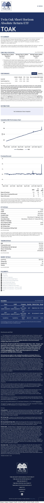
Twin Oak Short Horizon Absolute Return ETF (22, 477)
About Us (22, 487)
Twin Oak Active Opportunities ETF (22, 479)
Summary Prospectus (7, 277)
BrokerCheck (39, 401)
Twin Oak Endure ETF (22, 481)
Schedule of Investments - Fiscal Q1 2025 (12, 287)
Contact (22, 491)
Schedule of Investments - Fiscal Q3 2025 (12, 289)
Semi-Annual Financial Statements (10, 280)
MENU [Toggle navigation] (40, 6)
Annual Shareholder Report (8, 282)
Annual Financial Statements (9, 284)
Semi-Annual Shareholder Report (10, 279)
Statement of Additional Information (10, 285)
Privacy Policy (32, 498)
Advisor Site (22, 489)
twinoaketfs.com (10, 350)
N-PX (3, 290)
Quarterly (40, 73)
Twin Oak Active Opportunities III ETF (22, 485)
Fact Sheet (4, 274)
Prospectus (5, 275)
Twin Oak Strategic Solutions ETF (22, 483)
